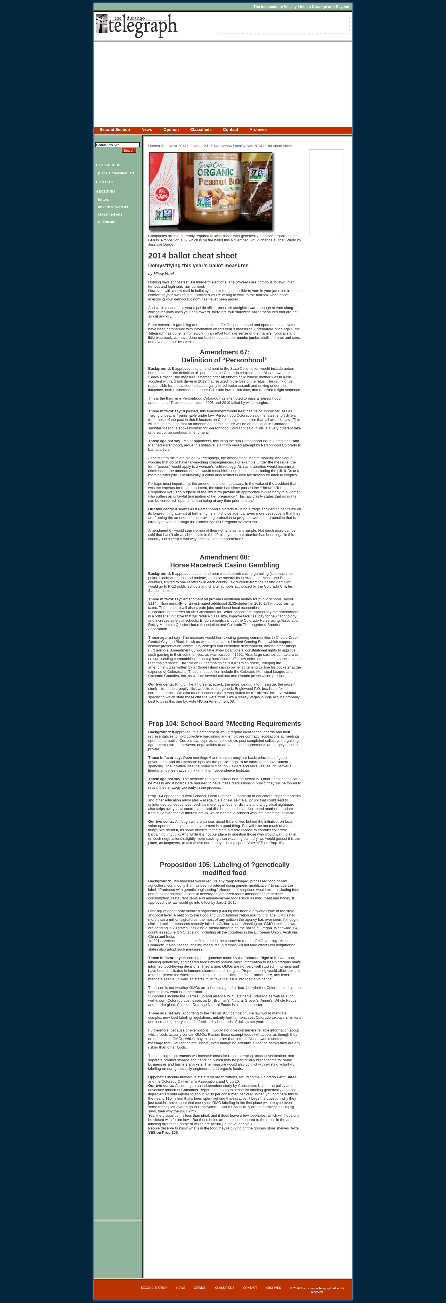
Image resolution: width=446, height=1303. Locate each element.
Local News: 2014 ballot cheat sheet (262, 146)
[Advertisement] (223, 84)
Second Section (115, 129)
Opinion (171, 129)
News (146, 129)
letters (103, 199)
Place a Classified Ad (116, 173)
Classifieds (201, 129)
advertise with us (113, 207)
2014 (182, 146)
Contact (230, 129)
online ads (107, 222)
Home (153, 146)
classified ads (110, 214)
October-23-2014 (203, 146)
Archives (258, 129)
